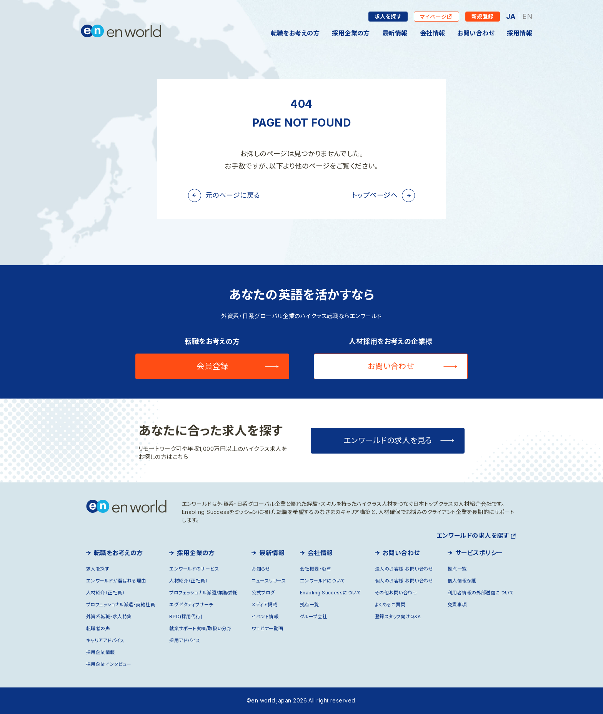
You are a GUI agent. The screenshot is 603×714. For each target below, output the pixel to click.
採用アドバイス (184, 640)
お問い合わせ (476, 33)
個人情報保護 (462, 581)
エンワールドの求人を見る (387, 440)
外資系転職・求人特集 (109, 616)
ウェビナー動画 (267, 628)
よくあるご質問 (390, 604)
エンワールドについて (322, 581)
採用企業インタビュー (109, 664)
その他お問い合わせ (396, 593)
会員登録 (212, 366)
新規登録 (482, 16)
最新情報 (395, 33)
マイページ (433, 16)
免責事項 (457, 604)
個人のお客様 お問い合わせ (404, 581)
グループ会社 (313, 616)
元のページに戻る (232, 195)
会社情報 (432, 33)
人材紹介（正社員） (105, 593)
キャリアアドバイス (105, 640)
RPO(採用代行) (185, 616)
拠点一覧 (309, 604)
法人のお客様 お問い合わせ (404, 569)
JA (511, 16)
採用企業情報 (100, 652)
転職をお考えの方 (295, 33)
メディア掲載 (264, 604)
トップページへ (375, 195)
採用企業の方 (351, 33)
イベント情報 (265, 616)
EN (527, 16)
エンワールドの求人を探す (472, 535)
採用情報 (519, 33)
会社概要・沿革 (315, 569)
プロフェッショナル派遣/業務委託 (203, 593)
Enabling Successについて (330, 593)
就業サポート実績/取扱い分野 (200, 628)
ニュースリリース (269, 581)
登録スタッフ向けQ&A (398, 616)
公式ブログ (263, 593)
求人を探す (388, 16)
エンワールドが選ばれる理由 (116, 581)
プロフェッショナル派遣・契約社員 (120, 604)
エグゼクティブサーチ (191, 604)
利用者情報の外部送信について (480, 593)
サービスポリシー (479, 553)
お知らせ (261, 569)
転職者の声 (98, 628)
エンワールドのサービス (194, 569)
